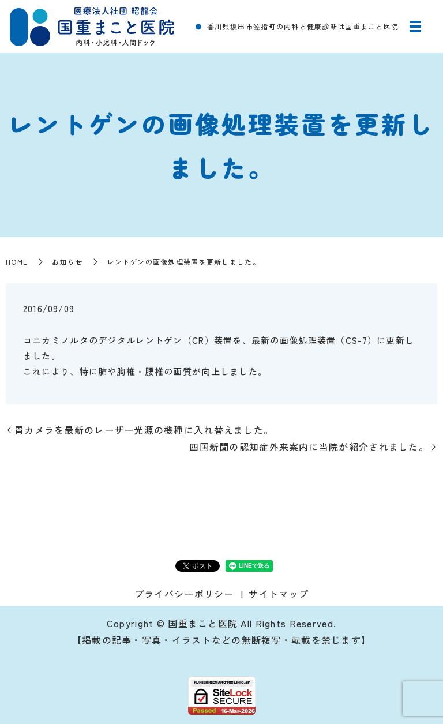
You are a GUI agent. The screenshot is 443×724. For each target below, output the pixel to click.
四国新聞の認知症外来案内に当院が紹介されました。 (309, 446)
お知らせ (67, 262)
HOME (17, 262)
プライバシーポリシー (184, 594)
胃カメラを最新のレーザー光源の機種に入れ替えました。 (143, 430)
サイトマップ (279, 594)
